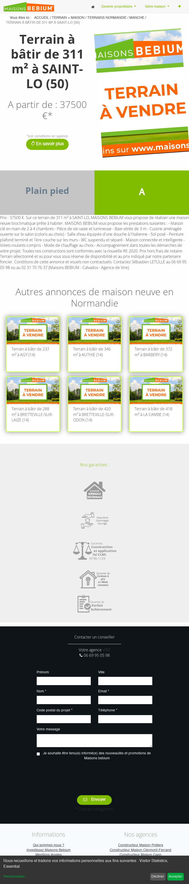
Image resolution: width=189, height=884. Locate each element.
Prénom (43, 672)
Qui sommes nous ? (48, 845)
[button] (179, 7)
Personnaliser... (15, 876)
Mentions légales (48, 855)
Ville (101, 672)
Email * (103, 691)
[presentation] (94, 774)
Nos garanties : (95, 465)
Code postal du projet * (54, 710)
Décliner (157, 876)
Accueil (41, 18)
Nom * (41, 691)
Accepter (175, 876)
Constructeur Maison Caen (140, 855)
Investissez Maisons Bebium (49, 850)
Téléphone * (107, 710)
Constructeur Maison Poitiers (140, 845)
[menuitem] (92, 7)
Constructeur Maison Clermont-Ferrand (140, 850)
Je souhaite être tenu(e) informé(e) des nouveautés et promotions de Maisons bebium (97, 756)
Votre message (48, 729)
